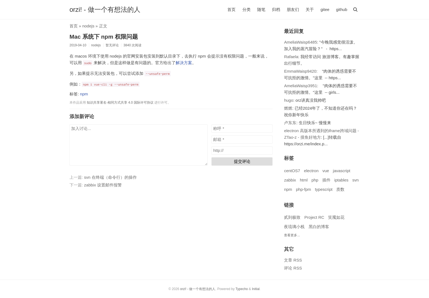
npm (84, 94)
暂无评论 (112, 45)
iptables (341, 180)
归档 (276, 9)
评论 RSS (293, 268)
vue (325, 170)
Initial (256, 289)
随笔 (261, 9)
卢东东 (290, 122)
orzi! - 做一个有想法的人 (104, 9)
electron (311, 170)
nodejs (88, 26)
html (304, 180)
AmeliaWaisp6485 (300, 42)
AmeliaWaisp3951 (300, 85)
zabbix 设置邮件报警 (103, 185)
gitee (324, 9)
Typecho (242, 289)
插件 (326, 180)
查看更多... (292, 235)
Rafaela (291, 56)
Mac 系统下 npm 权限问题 (103, 36)
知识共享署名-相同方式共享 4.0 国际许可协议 (120, 102)
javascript (341, 170)
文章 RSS (293, 260)
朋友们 (293, 9)
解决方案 (184, 62)
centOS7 (292, 170)
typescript (323, 189)
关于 (310, 9)
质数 (340, 189)
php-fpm (303, 189)
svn (355, 180)
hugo (288, 100)
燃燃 (288, 108)
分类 (246, 9)
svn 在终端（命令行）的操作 (110, 177)
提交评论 (242, 161)
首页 (231, 9)
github (341, 9)
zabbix (290, 180)
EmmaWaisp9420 (300, 71)
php (314, 180)
